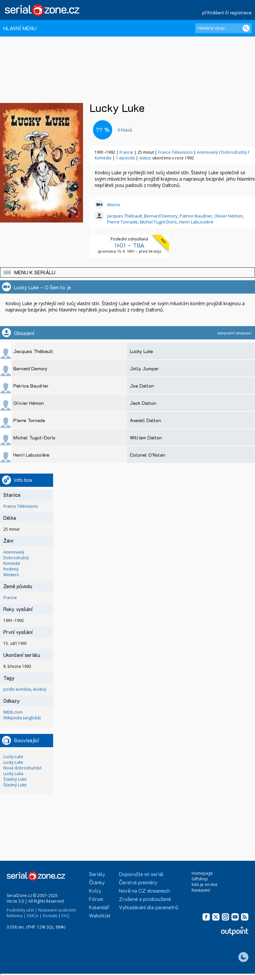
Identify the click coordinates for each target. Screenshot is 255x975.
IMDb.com (13, 712)
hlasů (125, 130)
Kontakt (50, 916)
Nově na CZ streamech (144, 890)
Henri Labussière (196, 222)
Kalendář (99, 907)
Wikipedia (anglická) (22, 718)
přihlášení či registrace (227, 12)
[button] (127, 272)
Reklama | (16, 916)
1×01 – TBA (129, 245)
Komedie (104, 158)
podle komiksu (17, 689)
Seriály (97, 873)
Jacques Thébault (124, 216)
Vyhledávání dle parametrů (148, 907)
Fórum (96, 898)
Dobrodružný (234, 152)
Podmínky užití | (22, 910)
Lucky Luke (13, 756)
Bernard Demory (161, 216)
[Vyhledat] (246, 28)
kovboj (39, 689)
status (144, 158)
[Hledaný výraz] (223, 28)
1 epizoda (125, 158)
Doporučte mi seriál (141, 873)
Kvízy (95, 890)
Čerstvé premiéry (138, 882)
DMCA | (34, 916)
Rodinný (11, 569)
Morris (113, 205)
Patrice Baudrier (196, 216)
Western (11, 574)
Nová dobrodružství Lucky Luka (22, 770)
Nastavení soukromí (57, 910)
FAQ (65, 916)
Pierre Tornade (122, 222)
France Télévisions (175, 152)
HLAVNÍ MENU (20, 28)
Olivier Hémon (228, 216)
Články (97, 882)
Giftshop (200, 879)
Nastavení (201, 890)
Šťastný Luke (15, 779)
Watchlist (100, 915)
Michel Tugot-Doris (158, 222)
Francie (126, 152)
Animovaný (208, 152)
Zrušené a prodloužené (145, 898)
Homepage (202, 873)
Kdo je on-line (204, 884)
